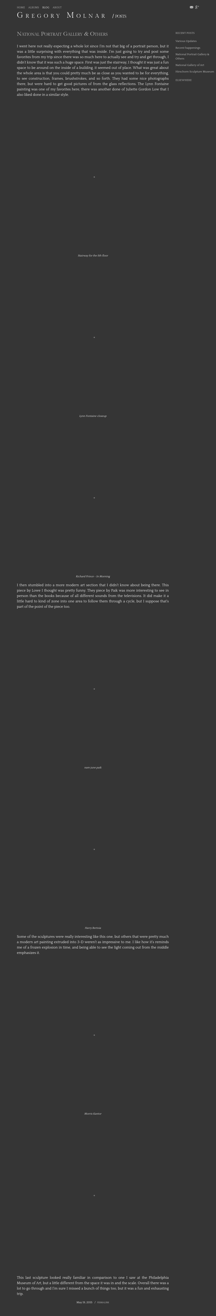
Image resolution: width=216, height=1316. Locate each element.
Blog (45, 7)
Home (21, 7)
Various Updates (186, 41)
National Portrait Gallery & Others (62, 34)
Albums (33, 7)
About (57, 7)
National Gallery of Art (190, 65)
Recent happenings (188, 47)
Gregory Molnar (62, 15)
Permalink (103, 1302)
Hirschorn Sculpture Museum (195, 71)
